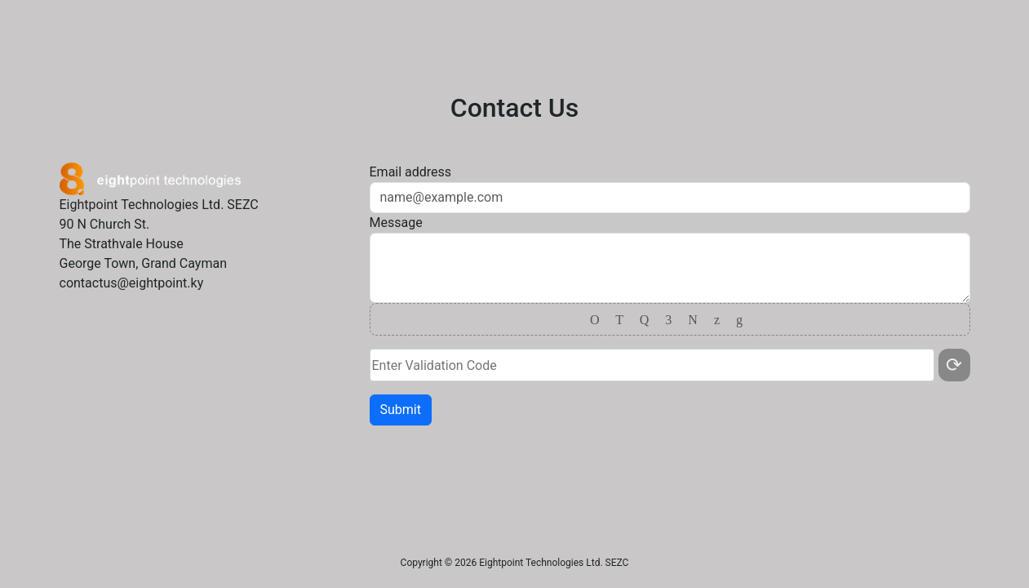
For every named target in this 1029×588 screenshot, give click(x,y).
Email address (411, 172)
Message (396, 222)
